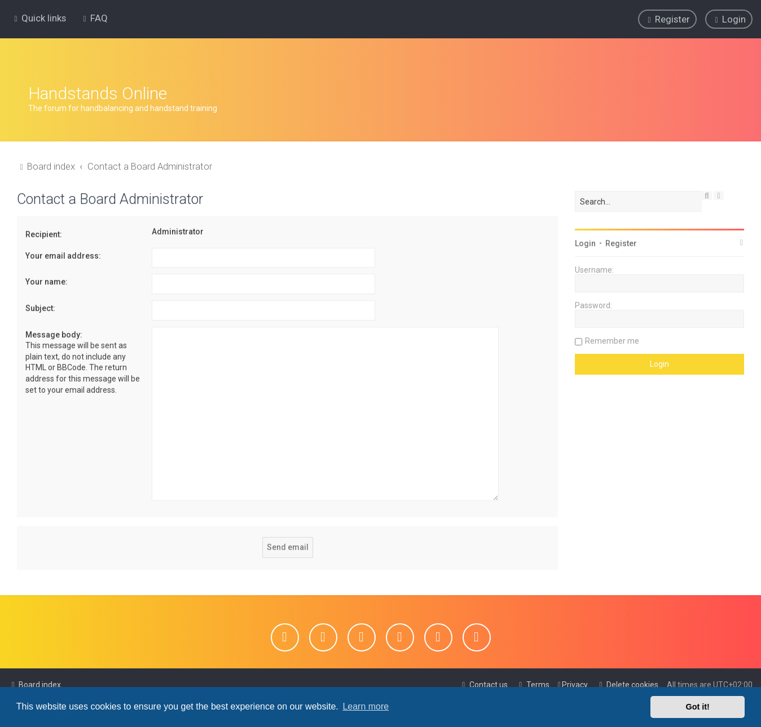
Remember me (612, 339)
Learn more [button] (365, 706)
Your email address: (63, 253)
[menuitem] (94, 18)
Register (621, 241)
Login (585, 241)
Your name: (46, 280)
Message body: (53, 332)
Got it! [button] (698, 706)
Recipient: (43, 232)
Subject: (40, 306)
